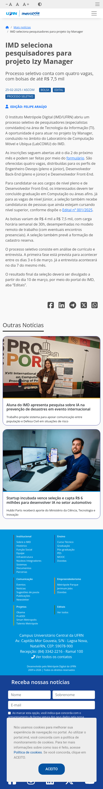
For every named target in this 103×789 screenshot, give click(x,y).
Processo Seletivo (20, 96)
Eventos (20, 584)
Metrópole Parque (67, 584)
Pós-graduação (65, 549)
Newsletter (22, 599)
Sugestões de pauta (27, 592)
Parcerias (21, 571)
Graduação (63, 545)
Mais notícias (22, 27)
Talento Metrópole (27, 623)
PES (59, 553)
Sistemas (21, 564)
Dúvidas (62, 560)
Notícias (21, 588)
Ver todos (62, 612)
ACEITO (52, 769)
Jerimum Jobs (65, 588)
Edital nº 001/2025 (77, 209)
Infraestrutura (24, 557)
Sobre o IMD (23, 542)
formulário (75, 158)
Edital (58, 90)
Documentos (23, 568)
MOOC (61, 557)
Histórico (21, 545)
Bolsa (45, 90)
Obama (20, 612)
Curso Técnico (65, 542)
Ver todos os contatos (51, 656)
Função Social (24, 549)
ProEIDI (20, 616)
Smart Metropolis (26, 619)
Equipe (20, 553)
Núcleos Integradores (28, 560)
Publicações (23, 595)
